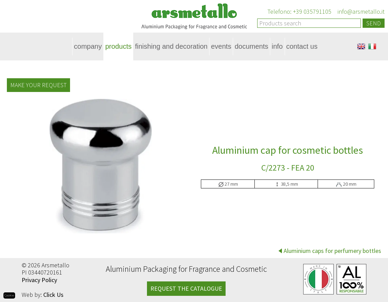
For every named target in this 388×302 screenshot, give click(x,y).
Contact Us (302, 46)
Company (88, 46)
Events (221, 46)
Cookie (9, 295)
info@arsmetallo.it (360, 11)
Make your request (38, 85)
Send (373, 23)
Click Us (53, 295)
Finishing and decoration (171, 46)
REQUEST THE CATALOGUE (186, 288)
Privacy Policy (39, 280)
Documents (251, 46)
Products (118, 46)
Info (277, 46)
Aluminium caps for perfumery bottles (332, 251)
